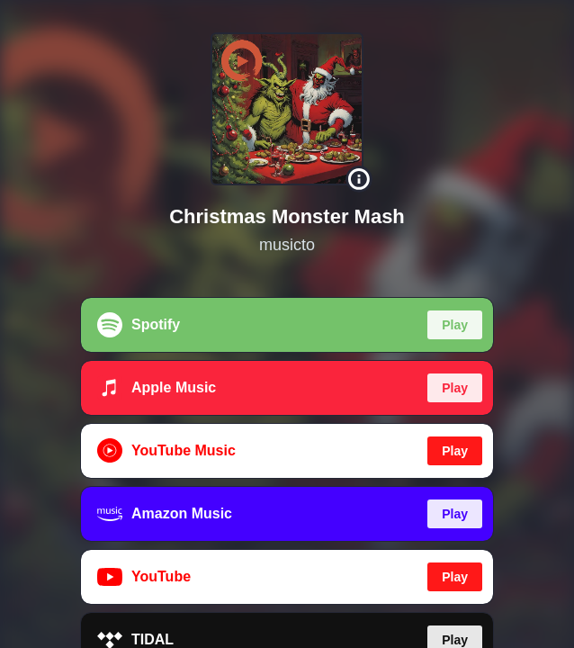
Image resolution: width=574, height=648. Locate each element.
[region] (287, 324)
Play (455, 325)
